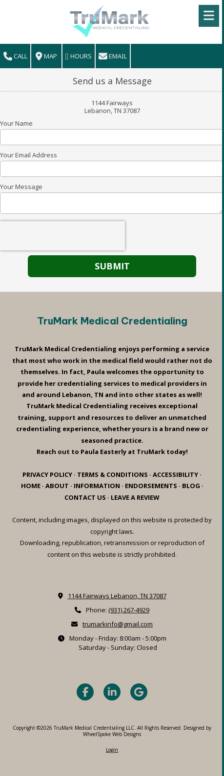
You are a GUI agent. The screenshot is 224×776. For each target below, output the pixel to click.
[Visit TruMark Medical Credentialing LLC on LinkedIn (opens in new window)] (112, 691)
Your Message (21, 186)
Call (15, 56)
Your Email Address (28, 155)
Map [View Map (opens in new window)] (46, 56)
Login (112, 749)
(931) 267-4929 (128, 610)
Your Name (16, 123)
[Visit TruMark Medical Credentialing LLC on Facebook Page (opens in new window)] (85, 691)
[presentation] (62, 235)
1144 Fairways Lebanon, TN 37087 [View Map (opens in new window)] (117, 595)
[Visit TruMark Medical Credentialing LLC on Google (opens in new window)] (138, 691)
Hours (78, 56)
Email (113, 56)
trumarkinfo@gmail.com (117, 624)
